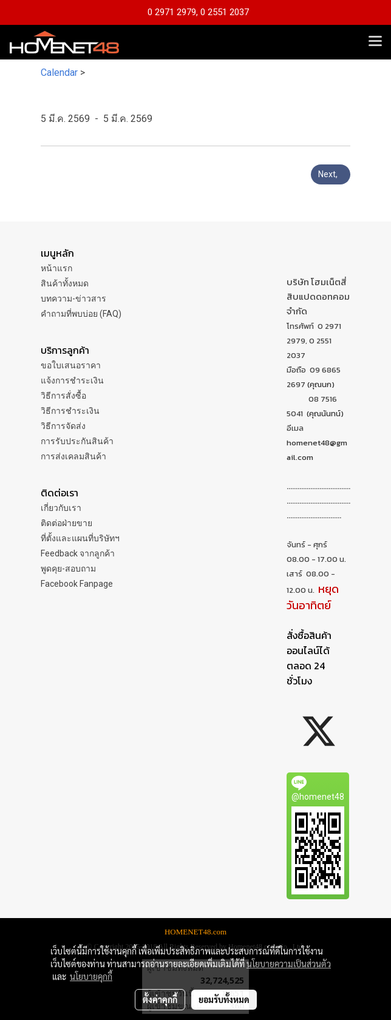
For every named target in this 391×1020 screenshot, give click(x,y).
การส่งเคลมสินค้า (73, 456)
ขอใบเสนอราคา (71, 365)
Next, (330, 174)
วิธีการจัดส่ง (63, 426)
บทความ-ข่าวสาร (73, 298)
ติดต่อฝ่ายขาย (66, 523)
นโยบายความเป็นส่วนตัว (288, 963)
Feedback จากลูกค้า (78, 553)
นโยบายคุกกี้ (91, 976)
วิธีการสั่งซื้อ (63, 395)
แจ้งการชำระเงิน (72, 380)
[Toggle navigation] (375, 42)
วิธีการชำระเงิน (70, 411)
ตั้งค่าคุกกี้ (160, 999)
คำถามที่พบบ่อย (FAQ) (81, 314)
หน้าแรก (56, 268)
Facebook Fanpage (77, 584)
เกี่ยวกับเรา (61, 508)
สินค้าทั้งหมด (65, 283)
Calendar (59, 72)
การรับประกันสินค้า (77, 441)
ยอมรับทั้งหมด (224, 999)
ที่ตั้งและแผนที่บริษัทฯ (80, 538)
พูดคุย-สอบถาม (68, 568)
